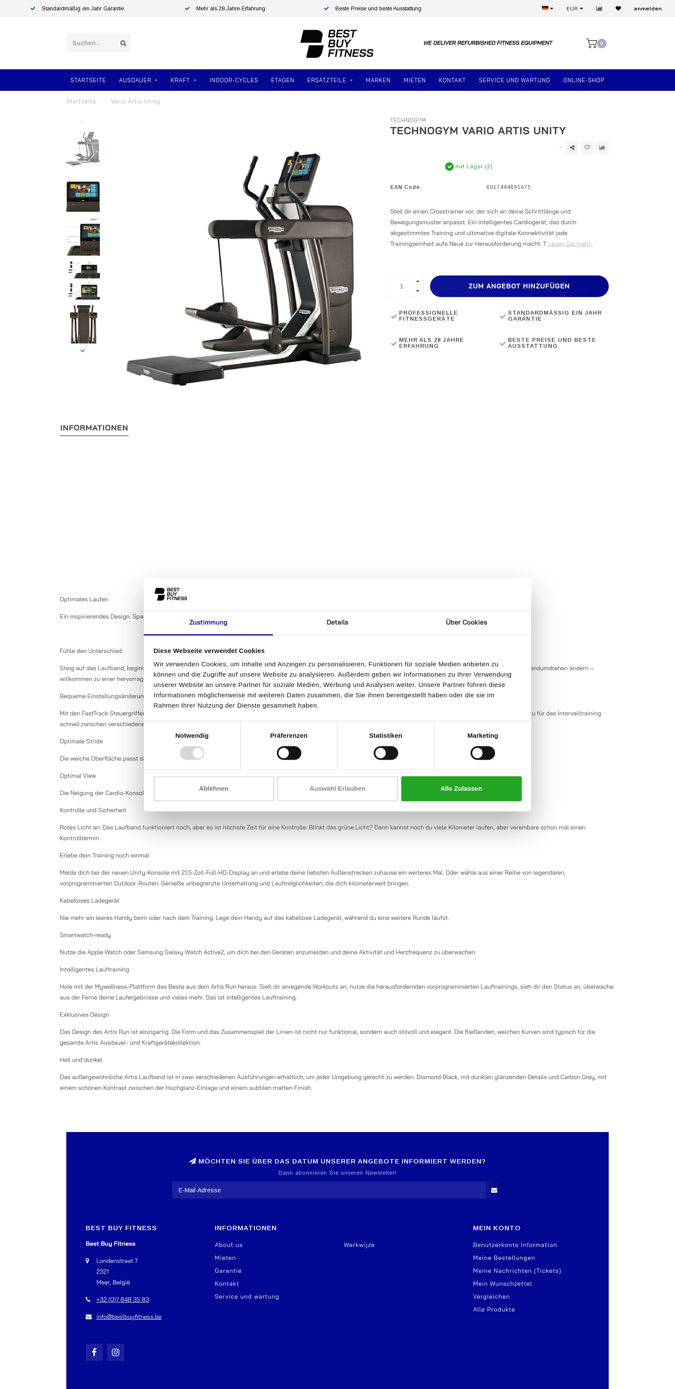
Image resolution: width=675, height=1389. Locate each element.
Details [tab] (338, 623)
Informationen (94, 428)
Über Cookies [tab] (466, 623)
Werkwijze (359, 1245)
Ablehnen (213, 788)
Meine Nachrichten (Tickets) (517, 1271)
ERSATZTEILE (327, 80)
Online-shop (584, 80)
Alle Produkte (494, 1309)
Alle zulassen (461, 788)
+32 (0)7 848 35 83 (122, 1299)
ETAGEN (282, 80)
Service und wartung (247, 1296)
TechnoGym (408, 120)
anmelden (648, 8)
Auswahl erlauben (337, 788)
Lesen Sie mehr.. (570, 243)
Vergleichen (491, 1296)
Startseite (88, 80)
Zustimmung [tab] (208, 623)
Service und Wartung (514, 80)
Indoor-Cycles (234, 80)
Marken (378, 80)
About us (229, 1245)
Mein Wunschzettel (502, 1283)
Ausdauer (135, 80)
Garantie (228, 1271)
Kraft (180, 80)
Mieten (415, 80)
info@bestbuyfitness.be (128, 1317)
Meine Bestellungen (504, 1258)
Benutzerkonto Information (515, 1245)
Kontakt (452, 80)
